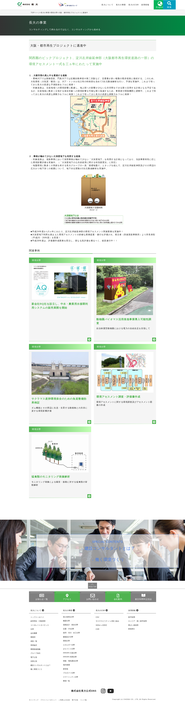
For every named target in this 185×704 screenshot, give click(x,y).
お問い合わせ (92, 599)
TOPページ (35, 12)
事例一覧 (66, 681)
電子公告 (34, 658)
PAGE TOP (92, 587)
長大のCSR (123, 5)
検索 (162, 7)
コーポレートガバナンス (40, 625)
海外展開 (66, 665)
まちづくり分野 (69, 649)
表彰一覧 (34, 642)
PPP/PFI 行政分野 (70, 653)
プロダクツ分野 (69, 673)
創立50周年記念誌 (143, 599)
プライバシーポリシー (49, 700)
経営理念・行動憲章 (38, 622)
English (150, 7)
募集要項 (131, 629)
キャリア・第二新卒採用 (137, 622)
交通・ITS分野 (68, 629)
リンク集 (83, 700)
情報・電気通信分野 (70, 661)
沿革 (32, 630)
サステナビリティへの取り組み (107, 622)
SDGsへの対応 (101, 625)
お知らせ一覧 (41, 599)
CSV (97, 617)
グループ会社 (36, 654)
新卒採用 (131, 617)
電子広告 (75, 700)
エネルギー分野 (69, 645)
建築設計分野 (68, 637)
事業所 (33, 638)
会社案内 (118, 599)
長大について (97, 5)
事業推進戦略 (36, 650)
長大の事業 (111, 5)
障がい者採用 (133, 625)
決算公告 (34, 662)
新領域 (65, 669)
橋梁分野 (66, 621)
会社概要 (34, 633)
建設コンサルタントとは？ (110, 549)
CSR (97, 630)
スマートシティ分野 (70, 677)
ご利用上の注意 (64, 700)
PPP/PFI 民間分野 (70, 657)
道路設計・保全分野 (70, 625)
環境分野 (54, 12)
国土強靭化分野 (68, 617)
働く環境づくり (109, 560)
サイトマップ (34, 700)
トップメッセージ (37, 617)
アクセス (67, 599)
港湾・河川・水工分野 (71, 633)
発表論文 (34, 646)
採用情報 (135, 5)
